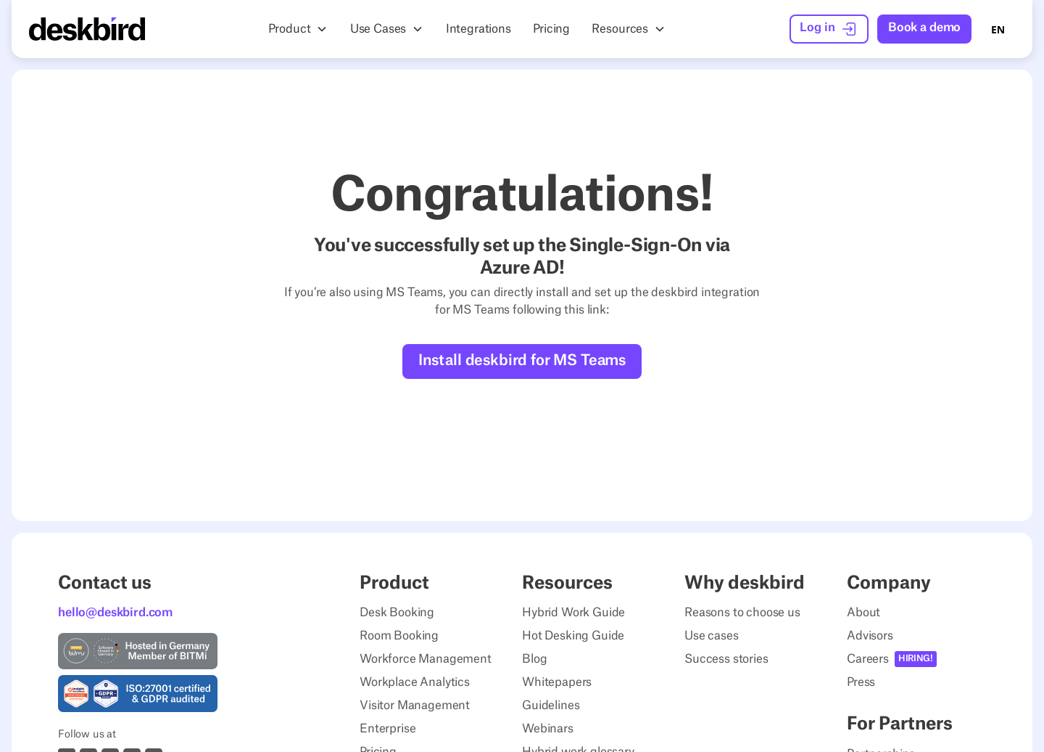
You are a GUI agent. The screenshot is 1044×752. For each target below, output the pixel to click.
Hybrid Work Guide (573, 612)
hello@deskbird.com (115, 612)
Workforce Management (426, 659)
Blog (534, 659)
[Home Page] (87, 29)
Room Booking (399, 636)
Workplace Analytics (415, 682)
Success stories (726, 659)
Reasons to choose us (742, 612)
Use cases (711, 636)
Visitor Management (415, 705)
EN (998, 29)
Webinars (547, 729)
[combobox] (998, 29)
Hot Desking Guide (573, 636)
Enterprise (387, 729)
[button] (298, 29)
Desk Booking (397, 612)
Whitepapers (557, 682)
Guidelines (550, 705)
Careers (868, 659)
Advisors (870, 636)
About (863, 612)
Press (861, 682)
